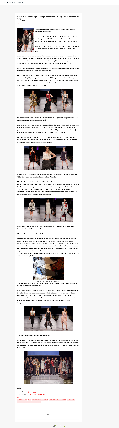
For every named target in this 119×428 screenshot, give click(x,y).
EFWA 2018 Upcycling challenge (40, 399)
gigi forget (52, 399)
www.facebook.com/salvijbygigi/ (37, 394)
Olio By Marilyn (15, 2)
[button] (18, 24)
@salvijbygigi (32, 392)
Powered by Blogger (59, 426)
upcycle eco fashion (23, 402)
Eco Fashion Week (22, 399)
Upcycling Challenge (35, 402)
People (58, 399)
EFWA (29, 399)
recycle (64, 399)
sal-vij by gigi (71, 399)
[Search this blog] (107, 2)
